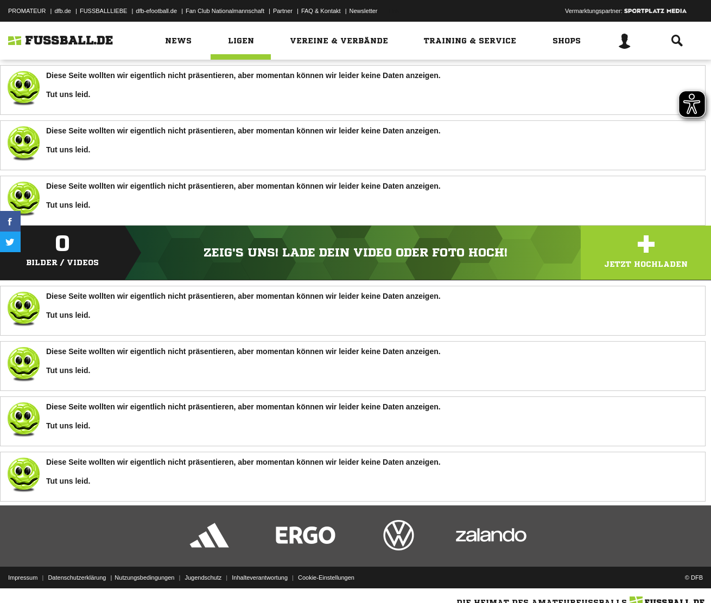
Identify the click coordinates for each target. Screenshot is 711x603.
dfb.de (62, 11)
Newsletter (364, 11)
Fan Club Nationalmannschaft (225, 11)
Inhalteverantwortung (260, 577)
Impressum (22, 577)
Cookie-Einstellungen (326, 577)
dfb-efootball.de (156, 11)
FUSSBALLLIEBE (103, 11)
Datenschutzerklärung (77, 577)
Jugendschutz (203, 577)
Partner (283, 11)
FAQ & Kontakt (321, 11)
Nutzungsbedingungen (144, 577)
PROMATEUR (27, 11)
